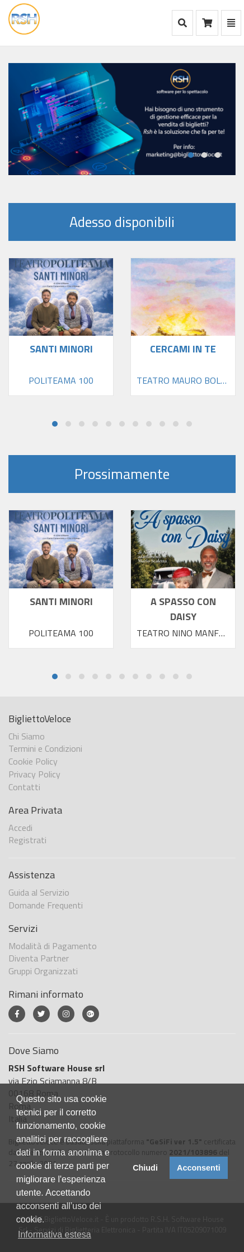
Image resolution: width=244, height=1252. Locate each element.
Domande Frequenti (45, 905)
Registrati (27, 840)
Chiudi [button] (145, 1167)
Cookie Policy (33, 761)
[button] (191, 155)
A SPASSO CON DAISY (183, 609)
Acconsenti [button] (198, 1167)
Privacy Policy (34, 774)
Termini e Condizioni (45, 748)
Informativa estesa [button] (54, 1234)
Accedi (20, 827)
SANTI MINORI (61, 601)
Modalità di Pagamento (52, 946)
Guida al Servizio (38, 892)
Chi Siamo (26, 736)
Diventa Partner (38, 958)
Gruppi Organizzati (43, 971)
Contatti (24, 787)
